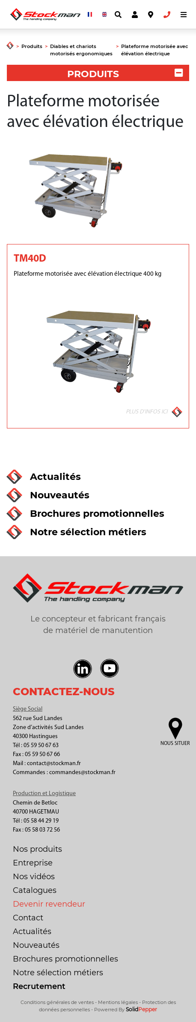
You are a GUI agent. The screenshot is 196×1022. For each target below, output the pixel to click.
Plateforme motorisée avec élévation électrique (154, 50)
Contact (28, 918)
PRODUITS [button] (125, 74)
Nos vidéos (34, 876)
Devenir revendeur (49, 904)
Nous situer (175, 743)
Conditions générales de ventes (57, 1002)
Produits (31, 46)
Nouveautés (36, 945)
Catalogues (34, 890)
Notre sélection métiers (58, 972)
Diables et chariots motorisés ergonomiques (81, 50)
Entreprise (33, 863)
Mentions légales (118, 1002)
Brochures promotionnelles (65, 959)
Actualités (32, 931)
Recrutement (39, 986)
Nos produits (37, 849)
